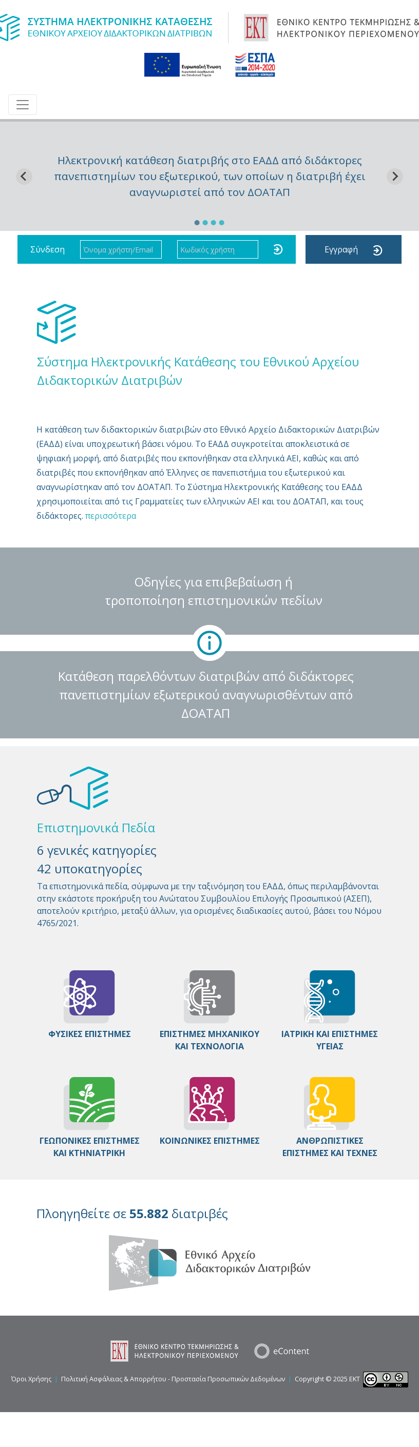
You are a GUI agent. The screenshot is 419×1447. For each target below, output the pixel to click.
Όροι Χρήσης (31, 1378)
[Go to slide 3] (213, 222)
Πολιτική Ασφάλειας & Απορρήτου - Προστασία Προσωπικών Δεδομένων (173, 1378)
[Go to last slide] (24, 176)
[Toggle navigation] (22, 104)
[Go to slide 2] (205, 222)
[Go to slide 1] (197, 222)
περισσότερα (110, 515)
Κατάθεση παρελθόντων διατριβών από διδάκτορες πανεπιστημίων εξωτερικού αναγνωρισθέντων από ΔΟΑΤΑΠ (206, 694)
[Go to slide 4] (221, 222)
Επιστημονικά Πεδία (96, 827)
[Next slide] (395, 176)
